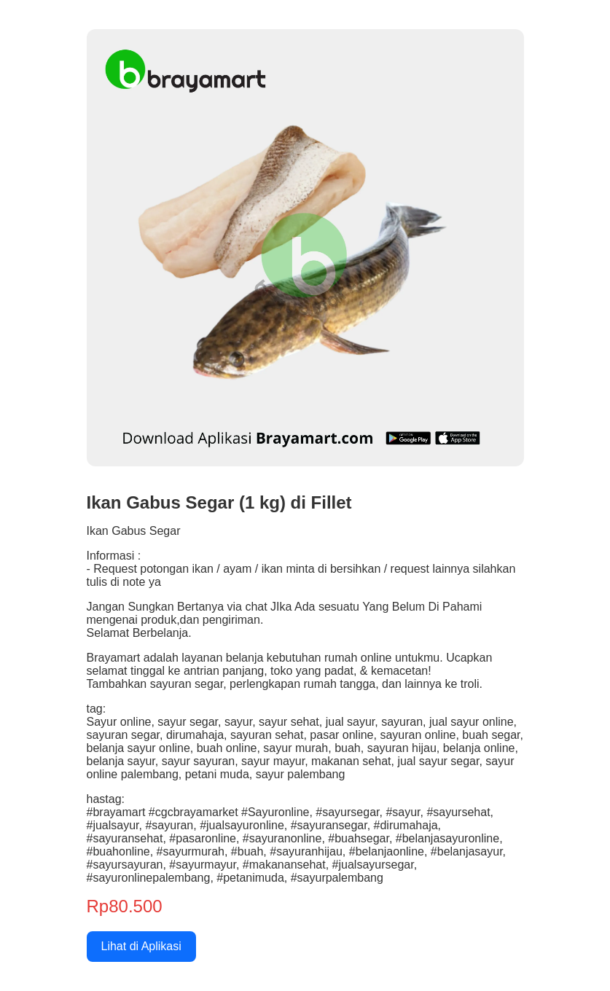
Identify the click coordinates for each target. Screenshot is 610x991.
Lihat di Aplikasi (141, 946)
